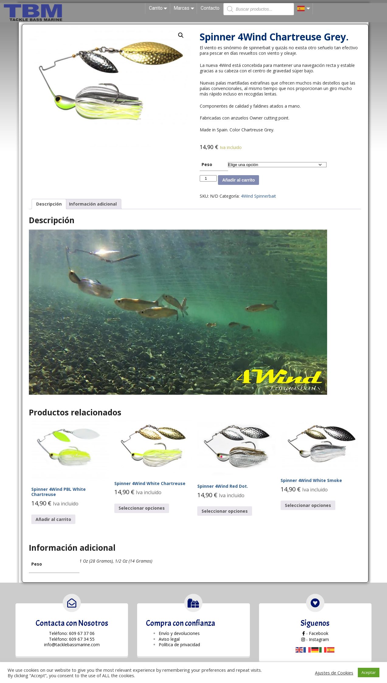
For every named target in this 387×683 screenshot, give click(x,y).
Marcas (185, 8)
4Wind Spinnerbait (258, 196)
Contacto (210, 8)
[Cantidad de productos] (208, 178)
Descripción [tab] (49, 204)
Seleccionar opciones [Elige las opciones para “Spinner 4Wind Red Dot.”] (225, 511)
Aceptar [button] (368, 672)
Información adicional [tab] (93, 204)
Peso (207, 164)
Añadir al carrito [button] (53, 519)
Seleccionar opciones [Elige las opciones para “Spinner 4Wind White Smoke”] (308, 505)
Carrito (159, 8)
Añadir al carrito (238, 180)
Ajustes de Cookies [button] (334, 672)
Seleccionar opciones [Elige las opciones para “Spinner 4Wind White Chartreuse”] (142, 508)
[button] (180, 35)
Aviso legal (169, 639)
